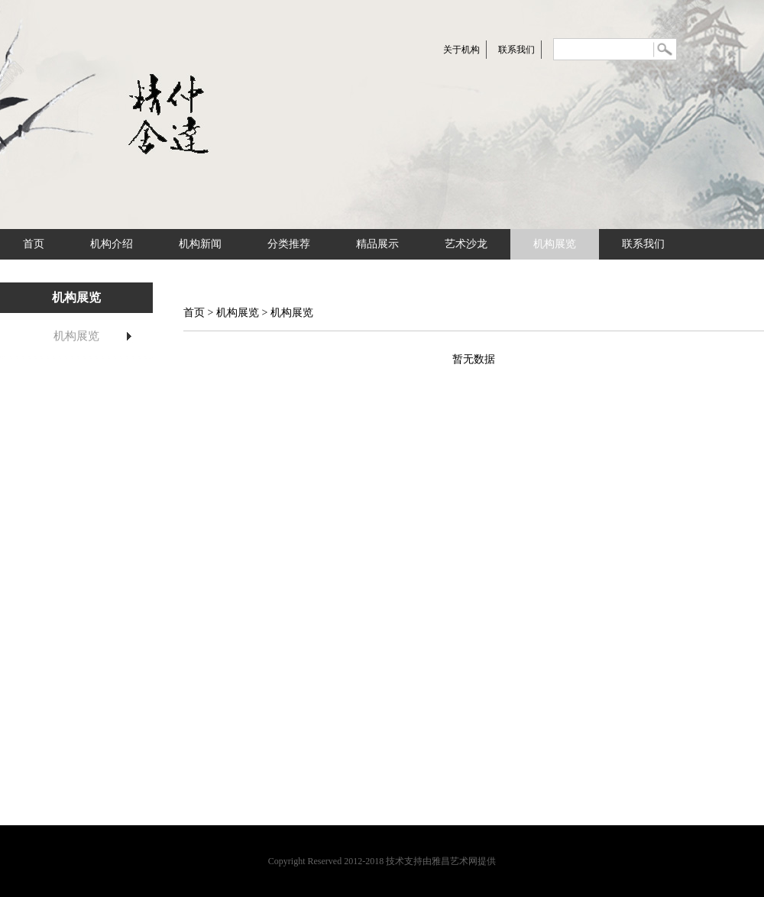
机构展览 (554, 244)
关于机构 (461, 49)
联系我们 (516, 49)
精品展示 (377, 244)
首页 (33, 244)
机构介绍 (111, 244)
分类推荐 (288, 244)
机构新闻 (200, 244)
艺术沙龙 (466, 244)
